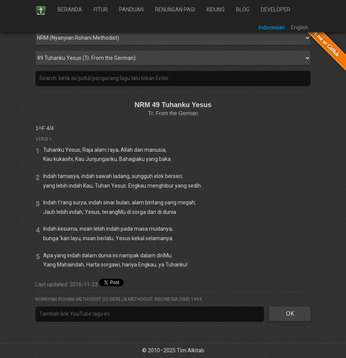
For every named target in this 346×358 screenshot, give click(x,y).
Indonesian (272, 27)
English (299, 27)
